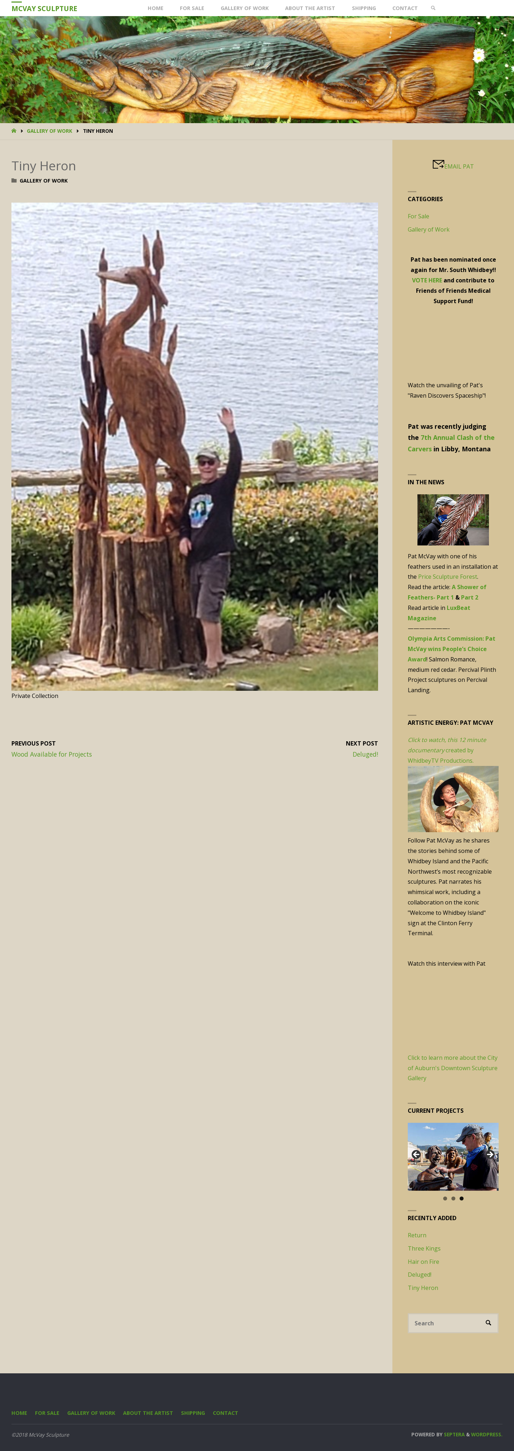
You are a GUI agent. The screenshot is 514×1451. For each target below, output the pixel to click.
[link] (433, 8)
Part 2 (469, 597)
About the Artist (148, 1412)
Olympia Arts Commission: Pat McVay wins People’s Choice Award (451, 649)
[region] (453, 1156)
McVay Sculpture (44, 8)
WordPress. (487, 1434)
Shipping (193, 1412)
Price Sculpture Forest (447, 577)
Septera (453, 1434)
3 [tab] (462, 1198)
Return (417, 1235)
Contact (225, 1412)
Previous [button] (416, 1155)
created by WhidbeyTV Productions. (447, 750)
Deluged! (419, 1274)
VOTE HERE (427, 280)
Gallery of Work (49, 130)
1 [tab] (445, 1198)
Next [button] (489, 1155)
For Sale (418, 216)
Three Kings (424, 1248)
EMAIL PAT (459, 166)
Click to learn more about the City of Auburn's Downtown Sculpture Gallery (453, 1068)
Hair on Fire (423, 1262)
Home (19, 1412)
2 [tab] (453, 1198)
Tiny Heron (423, 1288)
